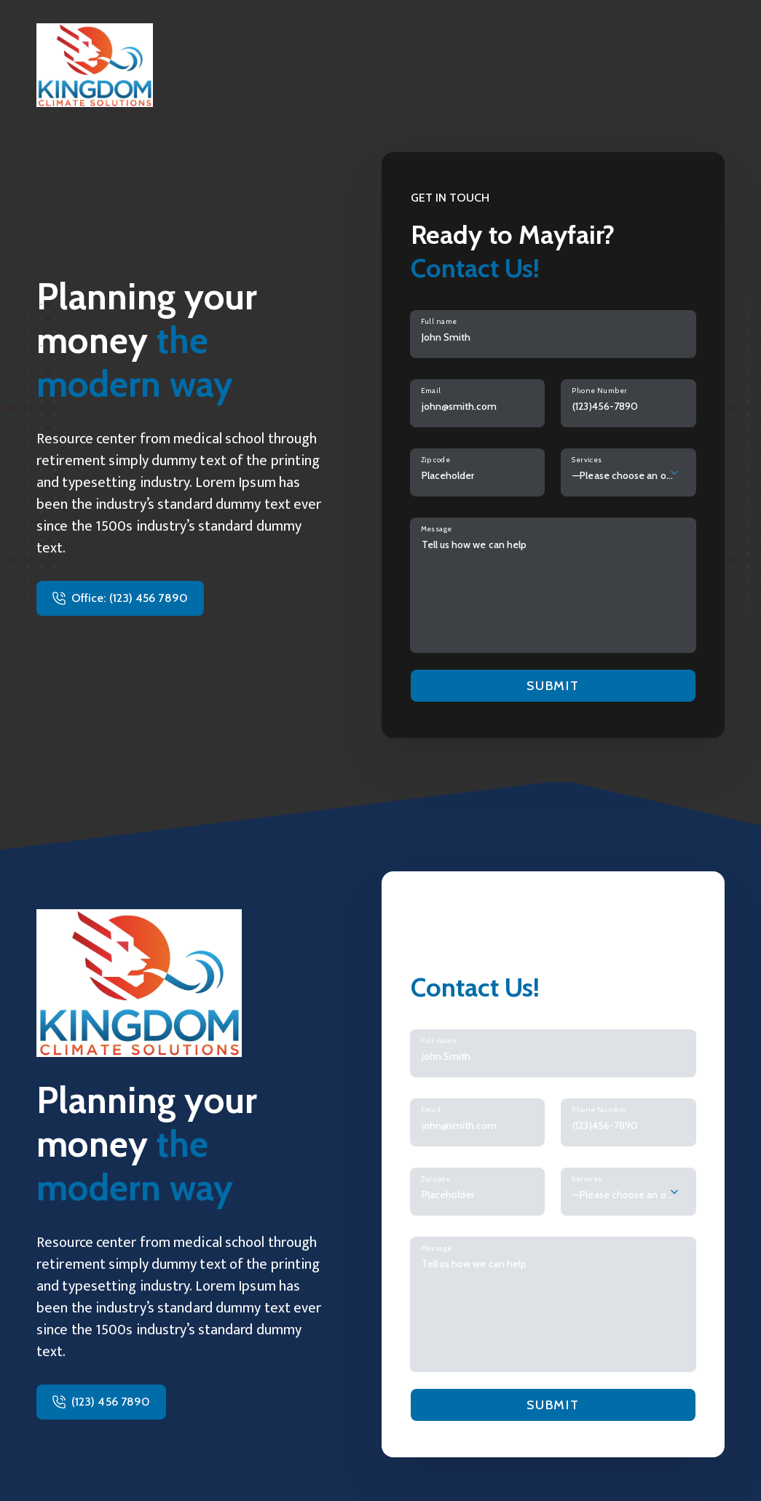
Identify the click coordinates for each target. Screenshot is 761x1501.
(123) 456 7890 (110, 1402)
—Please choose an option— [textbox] (623, 475)
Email (431, 390)
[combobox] (628, 472)
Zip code (436, 459)
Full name (439, 321)
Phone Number (599, 390)
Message (436, 529)
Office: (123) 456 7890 (129, 598)
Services (587, 459)
